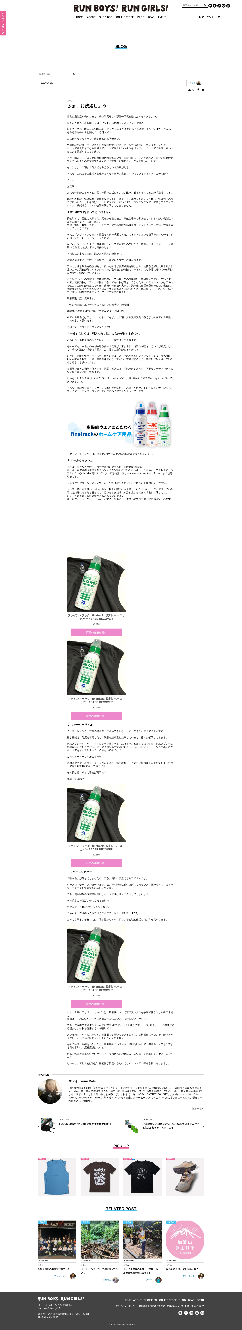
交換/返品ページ (175, 1306)
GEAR (151, 13)
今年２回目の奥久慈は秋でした (54, 1269)
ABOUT (91, 13)
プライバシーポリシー (126, 1306)
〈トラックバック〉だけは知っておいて (99, 1271)
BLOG (140, 13)
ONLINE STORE (125, 13)
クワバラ (154, 1280)
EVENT (162, 13)
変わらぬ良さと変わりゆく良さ (182, 1269)
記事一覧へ (198, 1108)
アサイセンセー (65, 1276)
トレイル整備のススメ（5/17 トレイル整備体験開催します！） (142, 1271)
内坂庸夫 (111, 1280)
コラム (70, 100)
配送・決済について (194, 1306)
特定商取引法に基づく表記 (152, 1306)
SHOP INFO (105, 13)
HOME (79, 13)
